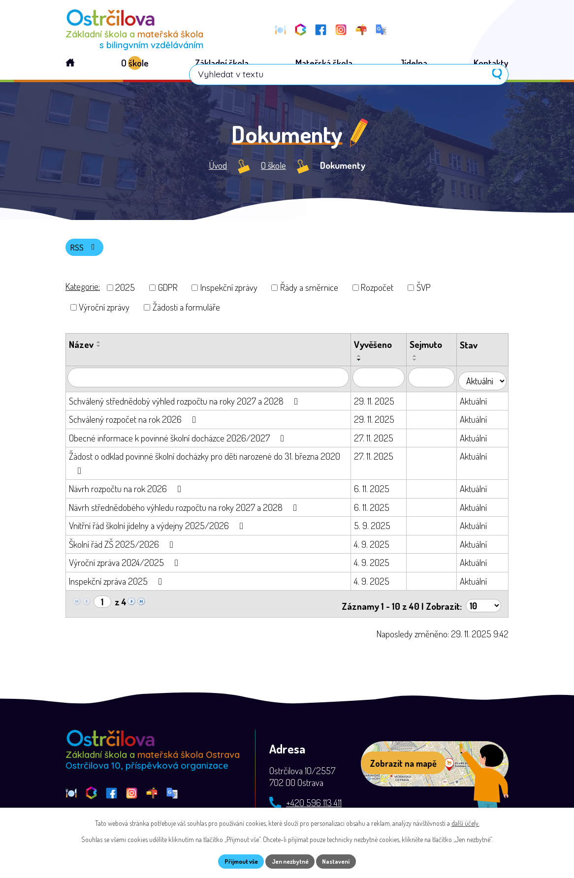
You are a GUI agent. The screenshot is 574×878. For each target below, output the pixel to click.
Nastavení (343, 860)
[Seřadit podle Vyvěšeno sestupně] (364, 365)
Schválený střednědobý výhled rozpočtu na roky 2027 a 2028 (185, 403)
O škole (273, 168)
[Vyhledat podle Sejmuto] (437, 382)
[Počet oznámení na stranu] (482, 604)
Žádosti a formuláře (186, 312)
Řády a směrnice (309, 292)
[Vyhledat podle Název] (210, 382)
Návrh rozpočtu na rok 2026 (127, 491)
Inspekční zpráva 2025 (117, 583)
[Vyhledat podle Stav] (485, 382)
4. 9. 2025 (376, 546)
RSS (86, 251)
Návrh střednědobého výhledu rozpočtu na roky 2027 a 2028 (185, 509)
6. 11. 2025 (376, 491)
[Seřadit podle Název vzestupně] (99, 347)
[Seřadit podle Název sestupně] (99, 351)
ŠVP (423, 292)
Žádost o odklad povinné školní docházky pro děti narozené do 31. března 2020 (204, 465)
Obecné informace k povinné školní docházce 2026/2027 (178, 440)
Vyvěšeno (378, 349)
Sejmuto (431, 349)
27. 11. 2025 (378, 440)
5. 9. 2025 (377, 528)
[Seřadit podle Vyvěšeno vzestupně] (364, 361)
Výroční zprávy (104, 312)
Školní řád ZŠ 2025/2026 (123, 546)
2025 (125, 292)
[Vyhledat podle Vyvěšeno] (383, 382)
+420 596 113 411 (314, 802)
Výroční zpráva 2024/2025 (125, 565)
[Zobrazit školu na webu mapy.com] (435, 763)
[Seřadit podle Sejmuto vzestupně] (420, 361)
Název (81, 349)
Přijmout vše (235, 860)
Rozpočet (377, 292)
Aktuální (478, 403)
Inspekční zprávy (228, 292)
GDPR (168, 292)
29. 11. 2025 (379, 403)
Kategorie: (82, 291)
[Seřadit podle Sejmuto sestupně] (420, 365)
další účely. (465, 821)
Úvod (218, 168)
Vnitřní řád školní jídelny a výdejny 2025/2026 (158, 528)
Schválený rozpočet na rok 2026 (134, 421)
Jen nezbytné (291, 860)
